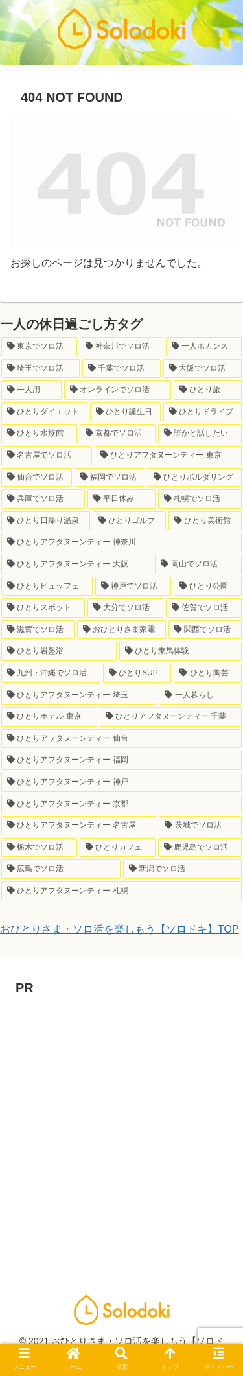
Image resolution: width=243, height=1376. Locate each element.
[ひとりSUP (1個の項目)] (137, 673)
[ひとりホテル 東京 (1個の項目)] (49, 717)
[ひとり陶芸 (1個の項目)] (208, 673)
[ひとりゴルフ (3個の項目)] (129, 521)
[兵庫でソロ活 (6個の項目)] (43, 499)
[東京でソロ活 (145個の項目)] (39, 346)
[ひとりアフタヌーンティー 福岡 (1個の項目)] (121, 760)
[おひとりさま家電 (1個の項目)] (121, 630)
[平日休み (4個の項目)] (121, 499)
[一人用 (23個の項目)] (31, 390)
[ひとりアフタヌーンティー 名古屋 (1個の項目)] (78, 825)
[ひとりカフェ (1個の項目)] (118, 847)
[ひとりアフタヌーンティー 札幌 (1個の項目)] (121, 891)
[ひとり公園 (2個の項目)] (208, 586)
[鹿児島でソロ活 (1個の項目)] (200, 847)
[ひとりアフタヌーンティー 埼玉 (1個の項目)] (78, 695)
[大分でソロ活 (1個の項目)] (125, 608)
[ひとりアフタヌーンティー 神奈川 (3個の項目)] (121, 542)
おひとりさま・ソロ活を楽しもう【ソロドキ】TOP (119, 929)
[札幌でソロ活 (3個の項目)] (200, 499)
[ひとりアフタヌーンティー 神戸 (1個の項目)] (121, 782)
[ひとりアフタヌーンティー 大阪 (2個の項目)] (76, 564)
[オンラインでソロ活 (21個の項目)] (117, 390)
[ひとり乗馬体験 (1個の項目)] (180, 651)
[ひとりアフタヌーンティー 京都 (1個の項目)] (121, 804)
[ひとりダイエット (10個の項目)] (44, 412)
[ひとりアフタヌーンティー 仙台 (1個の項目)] (121, 739)
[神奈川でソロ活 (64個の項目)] (121, 346)
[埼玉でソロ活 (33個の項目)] (40, 369)
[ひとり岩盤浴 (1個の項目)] (59, 651)
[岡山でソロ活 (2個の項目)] (198, 564)
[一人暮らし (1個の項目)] (200, 695)
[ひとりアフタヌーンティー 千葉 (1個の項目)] (171, 717)
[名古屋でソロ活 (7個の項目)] (46, 455)
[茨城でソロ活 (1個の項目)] (200, 825)
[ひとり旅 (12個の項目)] (208, 390)
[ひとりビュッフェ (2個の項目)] (47, 586)
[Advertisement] (121, 1120)
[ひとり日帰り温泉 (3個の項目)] (45, 521)
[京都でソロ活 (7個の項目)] (118, 433)
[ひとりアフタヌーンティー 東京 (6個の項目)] (168, 455)
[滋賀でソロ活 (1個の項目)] (38, 630)
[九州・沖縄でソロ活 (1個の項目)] (50, 673)
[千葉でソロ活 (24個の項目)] (121, 369)
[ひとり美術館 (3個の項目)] (205, 521)
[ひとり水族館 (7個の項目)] (39, 433)
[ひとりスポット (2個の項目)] (43, 608)
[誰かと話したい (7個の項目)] (200, 433)
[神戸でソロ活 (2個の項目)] (133, 586)
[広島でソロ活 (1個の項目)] (61, 869)
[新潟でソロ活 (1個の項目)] (182, 869)
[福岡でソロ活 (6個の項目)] (110, 477)
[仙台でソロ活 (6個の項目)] (36, 477)
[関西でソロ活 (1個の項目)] (205, 630)
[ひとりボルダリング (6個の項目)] (195, 477)
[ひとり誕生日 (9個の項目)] (125, 412)
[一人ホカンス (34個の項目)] (204, 346)
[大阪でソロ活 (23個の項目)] (202, 369)
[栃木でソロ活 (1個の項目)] (39, 847)
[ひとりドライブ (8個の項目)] (202, 412)
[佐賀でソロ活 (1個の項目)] (204, 608)
